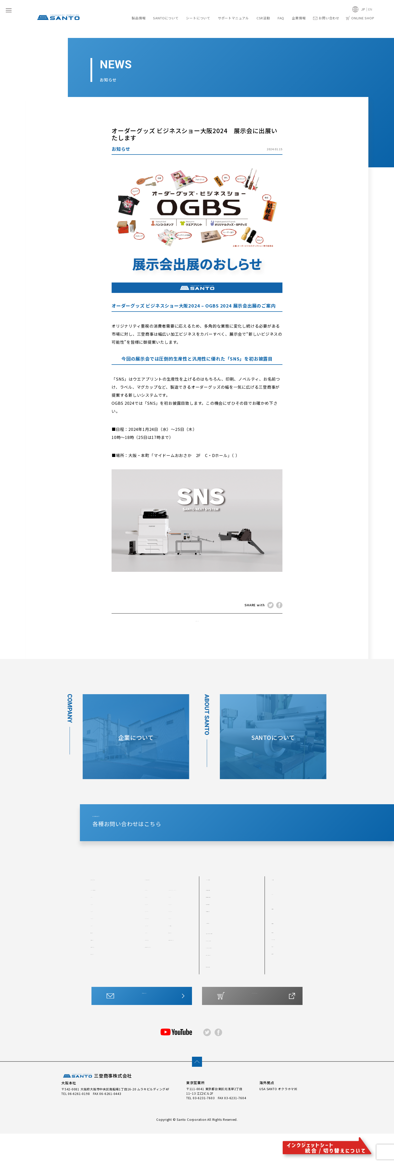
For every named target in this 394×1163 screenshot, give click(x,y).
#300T (96, 937)
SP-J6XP (152, 940)
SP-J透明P (177, 962)
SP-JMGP (153, 962)
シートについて (198, 18)
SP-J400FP (154, 955)
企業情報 (299, 18)
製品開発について (220, 944)
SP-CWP (152, 922)
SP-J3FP (176, 940)
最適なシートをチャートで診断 (230, 966)
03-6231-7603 (204, 1127)
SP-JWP (152, 933)
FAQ (281, 18)
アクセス (278, 979)
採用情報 (278, 986)
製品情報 (138, 18)
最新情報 (280, 941)
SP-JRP (151, 969)
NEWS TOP (197, 623)
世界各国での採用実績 (223, 929)
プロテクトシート (104, 979)
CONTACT (236, 841)
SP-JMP (175, 955)
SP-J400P (177, 948)
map (238, 455)
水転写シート (179, 969)
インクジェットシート (166, 912)
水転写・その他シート (223, 987)
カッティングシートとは (225, 973)
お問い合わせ (326, 18)
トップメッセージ (285, 972)
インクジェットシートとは (227, 980)
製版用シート (101, 972)
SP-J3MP (152, 948)
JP (363, 9)
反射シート (99, 965)
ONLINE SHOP (360, 18)
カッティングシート (109, 912)
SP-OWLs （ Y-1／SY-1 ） (179, 924)
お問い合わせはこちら (144, 1029)
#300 (95, 929)
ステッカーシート (155, 978)
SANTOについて (165, 18)
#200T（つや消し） (107, 922)
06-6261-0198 (79, 1123)
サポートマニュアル (233, 18)
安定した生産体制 (220, 937)
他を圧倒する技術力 (221, 922)
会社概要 (278, 965)
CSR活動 (263, 18)
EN (370, 9)
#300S (96, 944)
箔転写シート (101, 987)
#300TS (97, 951)
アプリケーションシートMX (156, 989)
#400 (95, 958)
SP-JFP (175, 933)
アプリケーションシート (179, 978)
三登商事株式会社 (96, 1105)
